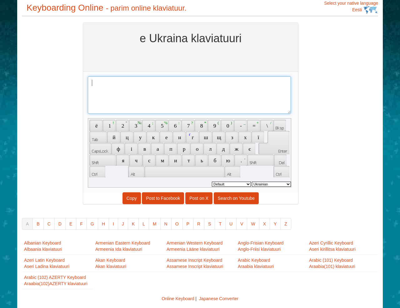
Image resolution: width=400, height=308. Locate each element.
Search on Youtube (236, 198)
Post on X (198, 198)
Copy (132, 198)
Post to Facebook (163, 198)
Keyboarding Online (107, 8)
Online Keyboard (178, 298)
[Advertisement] (47, 116)
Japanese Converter (218, 298)
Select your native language (351, 7)
